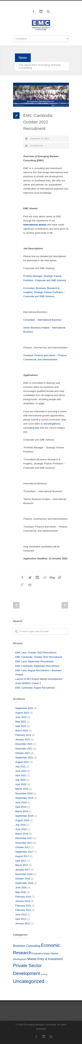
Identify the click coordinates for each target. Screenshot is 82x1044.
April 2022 (20, 726)
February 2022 (23, 735)
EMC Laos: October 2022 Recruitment (35, 652)
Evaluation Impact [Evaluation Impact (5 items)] (41, 953)
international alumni (34, 224)
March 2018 (21, 833)
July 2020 (20, 779)
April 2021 (20, 775)
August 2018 (22, 820)
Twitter (30, 577)
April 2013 (20, 919)
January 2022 (22, 739)
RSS (48, 11)
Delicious (59, 577)
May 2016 (20, 892)
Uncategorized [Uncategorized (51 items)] (28, 981)
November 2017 (24, 842)
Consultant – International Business (42, 319)
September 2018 (24, 815)
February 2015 (23, 905)
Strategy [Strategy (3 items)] (44, 974)
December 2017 (24, 838)
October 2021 (22, 753)
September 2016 (24, 883)
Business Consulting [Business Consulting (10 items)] (26, 945)
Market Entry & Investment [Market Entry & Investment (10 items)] (45, 959)
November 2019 (24, 793)
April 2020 (20, 784)
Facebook (33, 11)
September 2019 (24, 798)
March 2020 (21, 788)
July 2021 (20, 766)
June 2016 (21, 887)
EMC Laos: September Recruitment (34, 661)
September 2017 (24, 851)
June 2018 (21, 829)
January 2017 (22, 869)
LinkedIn (41, 11)
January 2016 (22, 901)
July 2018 (20, 824)
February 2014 (23, 910)
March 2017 (21, 865)
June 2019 (21, 802)
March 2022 (21, 730)
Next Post (65, 605)
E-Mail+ (30, 585)
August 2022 (22, 712)
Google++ (22, 585)
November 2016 (24, 874)
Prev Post (16, 605)
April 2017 (20, 860)
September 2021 (24, 757)
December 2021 (24, 744)
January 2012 (22, 923)
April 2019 (20, 806)
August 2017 (22, 856)
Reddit (44, 577)
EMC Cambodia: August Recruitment (35, 687)
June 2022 (21, 717)
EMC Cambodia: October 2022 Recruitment (38, 657)
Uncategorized (36, 145)
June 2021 (21, 771)
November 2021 (24, 748)
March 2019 (21, 811)
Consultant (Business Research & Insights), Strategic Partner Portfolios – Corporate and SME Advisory (44, 292)
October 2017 (22, 847)
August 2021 (22, 762)
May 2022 (20, 721)
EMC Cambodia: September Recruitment (37, 666)
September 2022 (24, 708)
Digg (52, 577)
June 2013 (21, 914)
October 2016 (22, 878)
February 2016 (23, 896)
